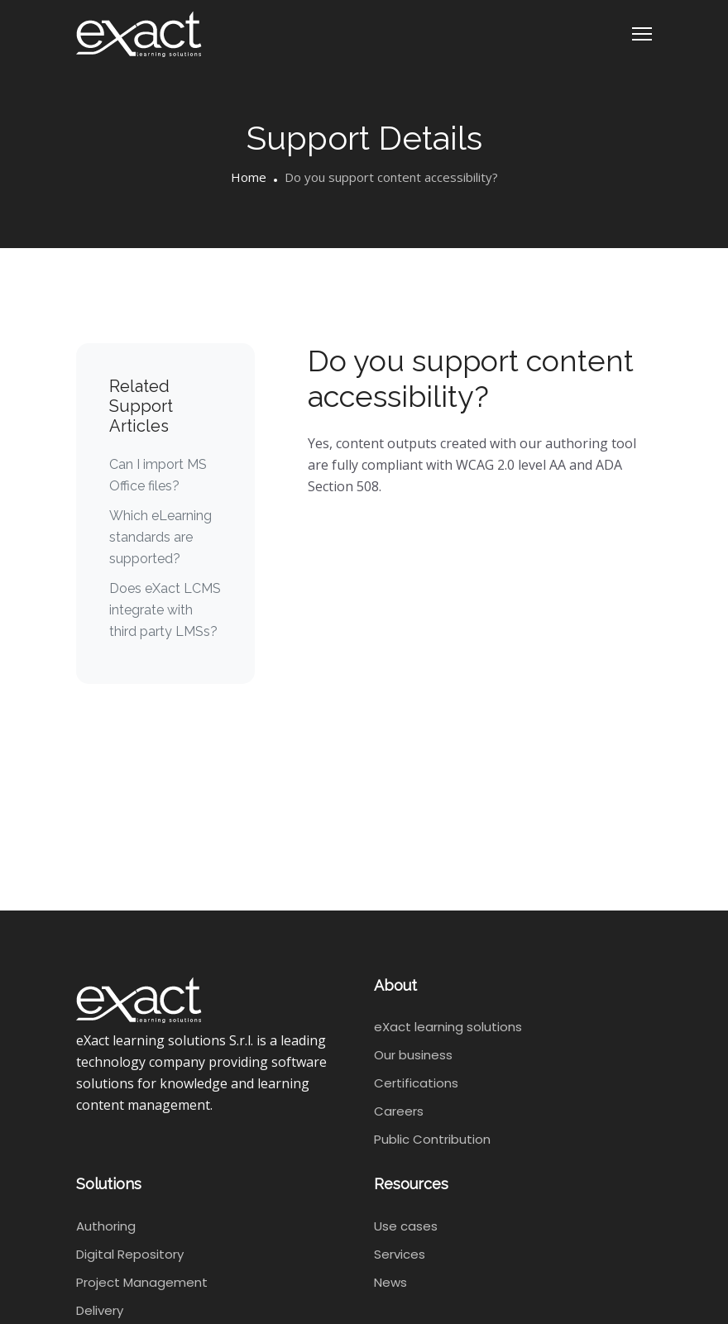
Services (399, 1254)
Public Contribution (432, 1139)
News (390, 1282)
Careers (399, 1111)
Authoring (106, 1226)
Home (248, 177)
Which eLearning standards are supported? (160, 537)
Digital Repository (130, 1254)
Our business (413, 1055)
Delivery (99, 1310)
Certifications (416, 1083)
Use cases (406, 1226)
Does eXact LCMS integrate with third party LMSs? (165, 610)
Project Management (142, 1282)
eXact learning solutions (448, 1026)
